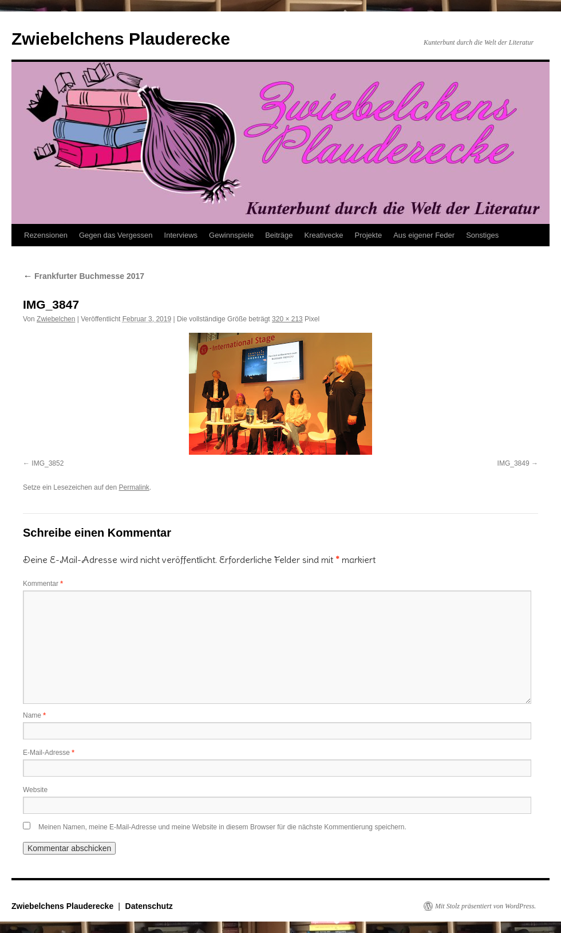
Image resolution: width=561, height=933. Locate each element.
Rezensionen (46, 235)
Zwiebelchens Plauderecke (120, 38)
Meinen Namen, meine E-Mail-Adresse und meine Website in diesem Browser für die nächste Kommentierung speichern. (222, 827)
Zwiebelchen (56, 319)
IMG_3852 (47, 463)
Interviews (181, 235)
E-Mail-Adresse (48, 753)
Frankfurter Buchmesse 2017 (83, 276)
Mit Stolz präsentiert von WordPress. (485, 906)
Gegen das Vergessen (116, 235)
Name (34, 715)
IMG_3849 (513, 463)
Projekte (368, 235)
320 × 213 (287, 319)
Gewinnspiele (231, 235)
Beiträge (279, 235)
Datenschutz (149, 906)
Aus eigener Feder (424, 235)
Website (35, 790)
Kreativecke (324, 235)
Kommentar (43, 584)
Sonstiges (482, 235)
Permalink (133, 487)
